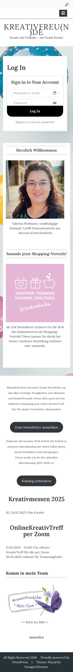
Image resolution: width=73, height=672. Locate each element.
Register (21, 122)
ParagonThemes (36, 667)
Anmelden (36, 637)
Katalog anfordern (36, 481)
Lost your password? (41, 122)
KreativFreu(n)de (36, 29)
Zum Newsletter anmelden (36, 427)
